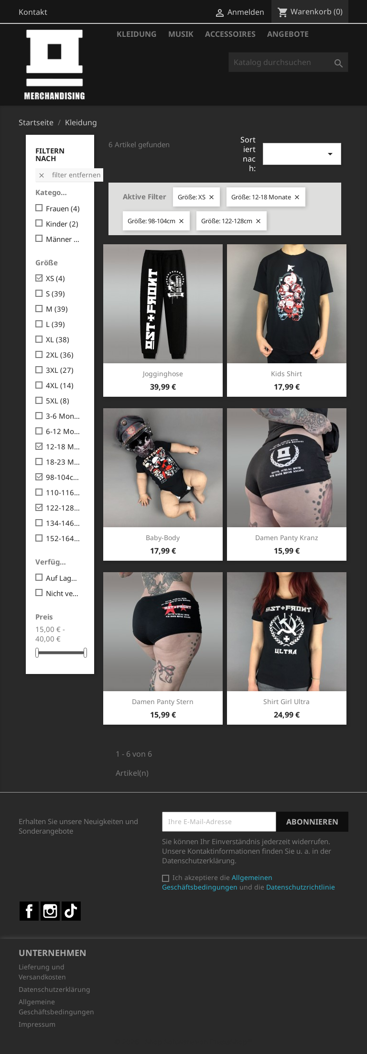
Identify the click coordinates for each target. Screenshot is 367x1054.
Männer (63, 239)
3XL (60, 370)
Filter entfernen (69, 174)
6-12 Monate (63, 431)
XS (55, 278)
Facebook (29, 911)
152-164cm (63, 538)
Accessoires (230, 34)
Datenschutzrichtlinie (300, 886)
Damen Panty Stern (163, 701)
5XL (57, 400)
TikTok (71, 911)
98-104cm (63, 477)
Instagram (50, 911)
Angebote (288, 34)
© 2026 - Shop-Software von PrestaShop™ (183, 1041)
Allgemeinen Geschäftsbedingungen (217, 882)
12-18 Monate (63, 446)
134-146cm (63, 523)
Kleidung (137, 34)
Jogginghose (163, 373)
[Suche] (288, 62)
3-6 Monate (63, 416)
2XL (60, 354)
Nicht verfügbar (63, 593)
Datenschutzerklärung (54, 989)
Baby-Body (163, 537)
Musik (181, 34)
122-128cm (63, 507)
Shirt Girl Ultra (286, 701)
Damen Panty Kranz (286, 537)
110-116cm (63, 492)
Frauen (63, 208)
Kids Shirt (286, 373)
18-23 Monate (63, 462)
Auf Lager (63, 578)
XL (57, 339)
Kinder (62, 223)
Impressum (37, 1024)
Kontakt (33, 12)
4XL (60, 385)
